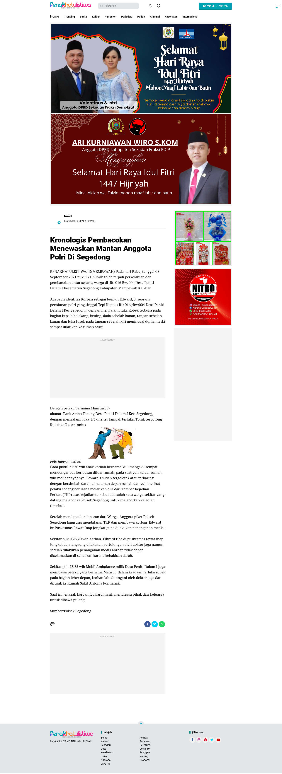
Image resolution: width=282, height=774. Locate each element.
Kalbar (101, 16)
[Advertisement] (108, 368)
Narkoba (106, 761)
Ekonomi (145, 761)
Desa (103, 749)
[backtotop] (141, 725)
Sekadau (106, 746)
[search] (118, 6)
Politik (155, 16)
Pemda (144, 738)
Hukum (105, 757)
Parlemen (118, 16)
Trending (70, 16)
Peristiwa (138, 16)
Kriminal (171, 16)
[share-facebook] (144, 624)
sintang (144, 757)
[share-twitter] (153, 624)
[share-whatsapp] (161, 624)
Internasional (213, 16)
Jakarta (105, 764)
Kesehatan (191, 16)
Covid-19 (145, 749)
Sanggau (145, 753)
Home (54, 16)
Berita (86, 16)
